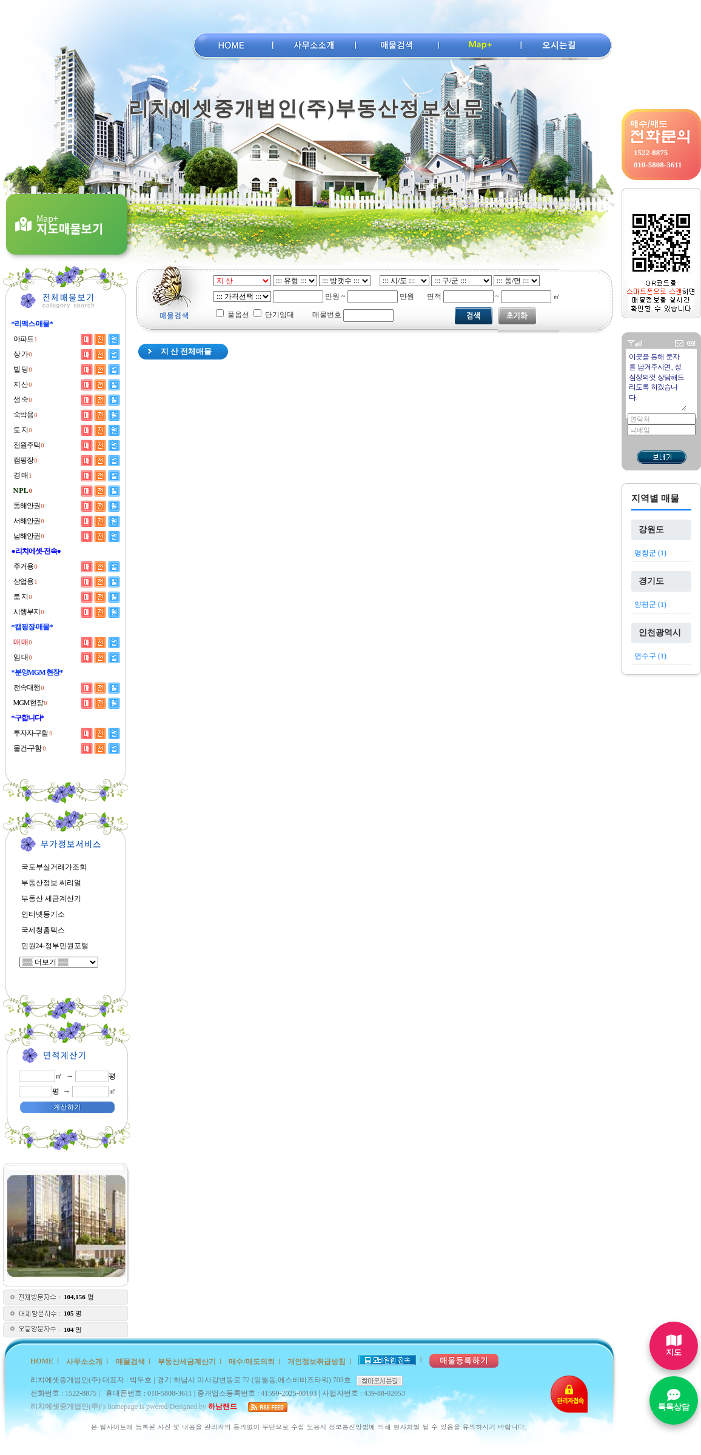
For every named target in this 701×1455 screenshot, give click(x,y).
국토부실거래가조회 (54, 867)
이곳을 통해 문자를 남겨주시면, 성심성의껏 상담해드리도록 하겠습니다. (657, 380)
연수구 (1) (650, 656)
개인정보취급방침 (316, 1361)
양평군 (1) (650, 604)
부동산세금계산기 (187, 1361)
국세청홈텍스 (43, 930)
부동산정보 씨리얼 (51, 882)
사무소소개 (84, 1361)
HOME (41, 1361)
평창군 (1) (650, 553)
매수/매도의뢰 (251, 1361)
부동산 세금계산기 (51, 898)
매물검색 (130, 1361)
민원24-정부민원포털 (55, 946)
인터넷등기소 (43, 914)
